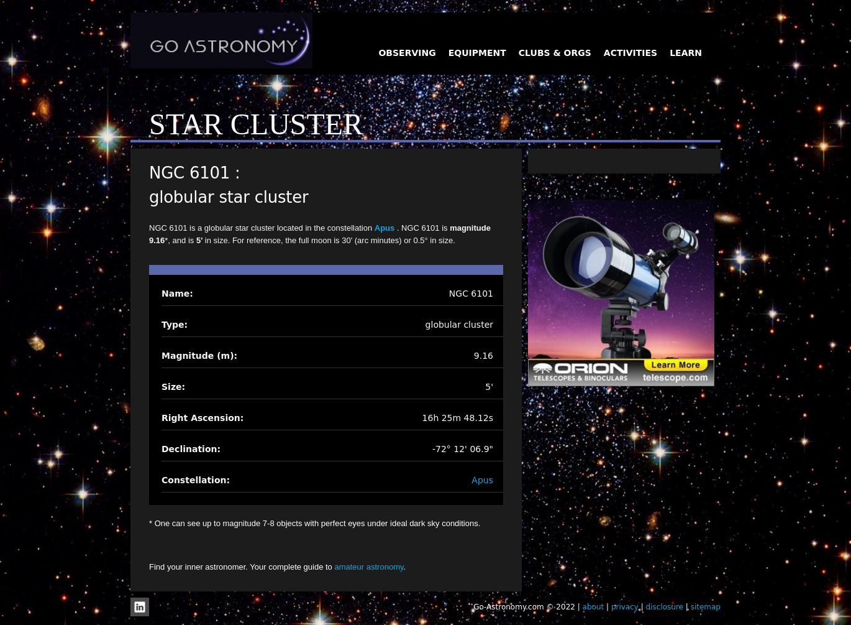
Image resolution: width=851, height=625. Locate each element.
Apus (386, 228)
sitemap (706, 607)
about (593, 607)
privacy (625, 607)
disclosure (664, 607)
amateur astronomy (368, 567)
